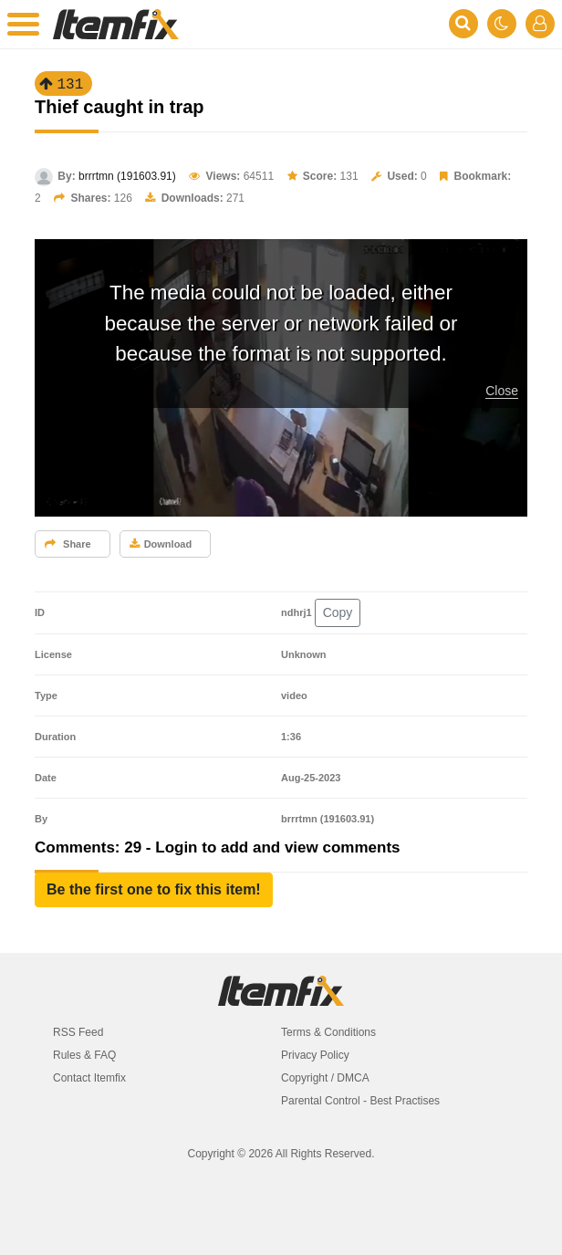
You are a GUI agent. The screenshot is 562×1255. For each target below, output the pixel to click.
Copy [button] (338, 612)
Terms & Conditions (328, 1032)
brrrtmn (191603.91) (127, 176)
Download (161, 544)
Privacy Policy (315, 1055)
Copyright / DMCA (325, 1078)
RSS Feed (78, 1032)
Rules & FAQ (84, 1055)
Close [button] (501, 390)
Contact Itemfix (89, 1078)
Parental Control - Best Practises (360, 1100)
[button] (154, 890)
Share (68, 544)
